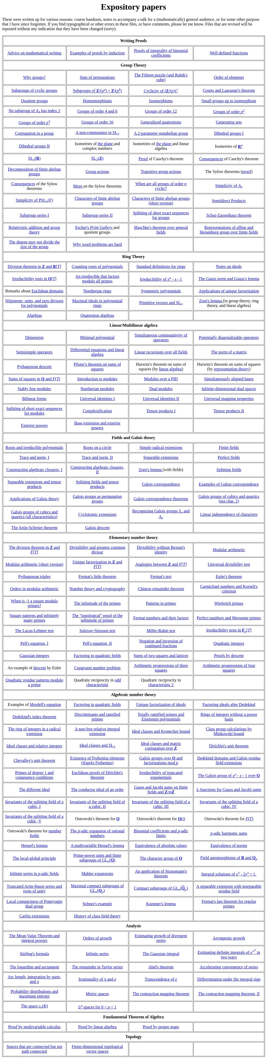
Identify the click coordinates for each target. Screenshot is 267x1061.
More (78, 186)
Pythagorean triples (34, 576)
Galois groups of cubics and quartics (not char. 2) (228, 498)
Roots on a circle (97, 447)
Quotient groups (34, 101)
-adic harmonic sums (228, 833)
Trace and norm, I (34, 457)
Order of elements (229, 77)
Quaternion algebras (97, 315)
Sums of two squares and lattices (161, 655)
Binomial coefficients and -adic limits (161, 833)
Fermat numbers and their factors (161, 618)
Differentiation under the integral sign (228, 979)
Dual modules (161, 389)
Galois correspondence (161, 484)
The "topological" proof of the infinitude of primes (97, 617)
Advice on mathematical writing (34, 53)
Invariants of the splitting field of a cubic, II (97, 804)
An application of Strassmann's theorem (161, 873)
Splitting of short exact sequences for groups (161, 215)
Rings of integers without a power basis (229, 716)
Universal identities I (97, 398)
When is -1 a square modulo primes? (34, 603)
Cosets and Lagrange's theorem (229, 90)
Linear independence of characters (229, 514)
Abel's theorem (161, 967)
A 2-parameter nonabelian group (161, 133)
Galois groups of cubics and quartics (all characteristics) (34, 514)
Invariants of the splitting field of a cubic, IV (229, 804)
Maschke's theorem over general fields (161, 229)
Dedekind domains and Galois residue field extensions (229, 760)
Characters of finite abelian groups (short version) (161, 200)
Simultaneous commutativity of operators (161, 337)
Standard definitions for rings (160, 266)
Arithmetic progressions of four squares (229, 667)
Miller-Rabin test (161, 630)
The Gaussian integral (161, 953)
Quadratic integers (229, 643)
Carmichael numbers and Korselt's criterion (229, 588)
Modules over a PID (161, 379)
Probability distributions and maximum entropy (34, 993)
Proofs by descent (229, 655)
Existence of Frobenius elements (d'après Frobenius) (97, 760)
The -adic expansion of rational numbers (97, 833)
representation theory (231, 369)
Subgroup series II (97, 215)
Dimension (34, 337)
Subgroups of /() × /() (97, 91)
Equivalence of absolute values (161, 845)
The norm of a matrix (229, 352)
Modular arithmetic (229, 550)
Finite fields (229, 447)
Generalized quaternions (161, 122)
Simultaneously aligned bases (228, 379)
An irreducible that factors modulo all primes (97, 278)
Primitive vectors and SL (161, 302)
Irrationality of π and (97, 979)
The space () (34, 1006)
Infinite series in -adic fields (34, 873)
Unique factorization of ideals (161, 704)
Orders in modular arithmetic (34, 589)
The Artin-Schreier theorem (34, 527)
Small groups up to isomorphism (229, 101)
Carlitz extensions (34, 916)
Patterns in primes (161, 603)
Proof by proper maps (161, 1027)
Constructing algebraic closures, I (34, 469)
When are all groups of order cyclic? (160, 186)
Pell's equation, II (97, 643)
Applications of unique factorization (229, 291)
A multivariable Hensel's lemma (97, 845)
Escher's (94, 227)
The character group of (161, 858)
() (181, 818)
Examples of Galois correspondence (229, 484)
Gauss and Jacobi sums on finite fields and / (161, 789)
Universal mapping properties (229, 398)
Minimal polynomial (97, 337)
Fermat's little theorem (97, 576)
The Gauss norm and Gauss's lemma (228, 278)
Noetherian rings (97, 291)
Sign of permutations (97, 77)
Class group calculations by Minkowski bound (229, 731)
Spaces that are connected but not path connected (34, 1048)
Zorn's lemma (211, 301)
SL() (34, 158)
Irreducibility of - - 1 (161, 279)
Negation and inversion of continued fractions (161, 643)
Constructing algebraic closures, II (97, 469)
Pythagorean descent (34, 366)
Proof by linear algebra (97, 1027)
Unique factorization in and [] (97, 564)
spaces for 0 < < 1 (97, 1007)
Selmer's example (97, 904)
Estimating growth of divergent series (161, 938)
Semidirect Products (229, 200)
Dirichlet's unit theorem (228, 746)
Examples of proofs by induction (97, 53)
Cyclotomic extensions (97, 514)
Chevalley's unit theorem (34, 760)
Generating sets (229, 122)
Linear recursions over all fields (160, 352)
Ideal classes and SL (97, 745)
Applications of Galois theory (34, 499)
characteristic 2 (161, 685)
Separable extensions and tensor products (34, 484)
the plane (106, 144)
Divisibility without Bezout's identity (161, 549)
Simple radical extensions (160, 447)
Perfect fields (229, 457)
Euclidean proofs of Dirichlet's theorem (97, 775)
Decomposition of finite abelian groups (34, 171)
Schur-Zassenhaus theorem (228, 215)
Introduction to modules (97, 379)
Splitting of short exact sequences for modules (34, 410)
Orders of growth (97, 938)
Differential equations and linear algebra (97, 352)
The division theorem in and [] (34, 549)
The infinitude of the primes (97, 603)
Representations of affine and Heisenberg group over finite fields (229, 229)
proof (246, 171)
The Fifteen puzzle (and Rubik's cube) (161, 77)
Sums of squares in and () (34, 379)
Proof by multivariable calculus (34, 1027)
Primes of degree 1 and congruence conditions (34, 775)
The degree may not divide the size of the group (34, 244)
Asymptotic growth (229, 938)
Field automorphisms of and (228, 858)
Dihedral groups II (34, 146)
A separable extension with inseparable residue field (229, 888)
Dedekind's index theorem (34, 717)
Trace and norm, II (97, 457)
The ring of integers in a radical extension (34, 731)
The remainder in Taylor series (97, 967)
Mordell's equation (45, 704)
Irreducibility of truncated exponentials (161, 775)
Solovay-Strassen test (97, 630)
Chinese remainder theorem (161, 589)
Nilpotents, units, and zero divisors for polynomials (34, 303)
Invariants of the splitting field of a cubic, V (34, 818)
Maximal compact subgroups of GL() (97, 888)
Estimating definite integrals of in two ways (229, 954)
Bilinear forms (34, 398)
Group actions (97, 171)
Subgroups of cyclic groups (34, 90)
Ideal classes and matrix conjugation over (161, 745)
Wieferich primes (228, 603)
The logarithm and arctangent (34, 967)
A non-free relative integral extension (97, 731)
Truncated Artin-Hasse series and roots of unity (34, 888)
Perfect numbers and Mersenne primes (229, 618)
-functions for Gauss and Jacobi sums (228, 789)
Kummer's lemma (161, 904)
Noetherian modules (97, 389)
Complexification (97, 411)
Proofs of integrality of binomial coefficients (161, 52)
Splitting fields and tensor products (97, 484)
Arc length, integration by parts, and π (34, 979)
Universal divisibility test (229, 564)
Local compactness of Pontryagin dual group (34, 903)
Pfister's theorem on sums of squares (97, 366)
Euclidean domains (47, 291)
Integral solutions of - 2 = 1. (228, 874)
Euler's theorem (229, 576)
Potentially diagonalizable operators (229, 337)
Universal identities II (161, 398)
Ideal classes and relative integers (34, 746)
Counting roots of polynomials (97, 266)
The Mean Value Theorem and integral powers (34, 938)
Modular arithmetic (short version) (34, 564)
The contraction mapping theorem (161, 994)
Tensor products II (229, 411)
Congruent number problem (97, 668)
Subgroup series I (34, 215)
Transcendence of (161, 979)
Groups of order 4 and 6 (97, 111)
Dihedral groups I (229, 133)
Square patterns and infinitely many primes (34, 617)
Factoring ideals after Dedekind (229, 704)
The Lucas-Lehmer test (34, 630)
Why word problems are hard (97, 244)
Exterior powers (34, 425)
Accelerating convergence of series (229, 967)
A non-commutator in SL (97, 132)
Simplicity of (228, 185)
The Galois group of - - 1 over (229, 776)
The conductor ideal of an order (97, 789)
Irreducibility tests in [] (34, 278)
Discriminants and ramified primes (97, 716)
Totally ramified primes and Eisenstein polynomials (161, 716)
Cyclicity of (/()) (161, 91)
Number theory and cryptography (97, 589)
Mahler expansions (97, 873)
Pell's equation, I (34, 643)
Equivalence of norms (228, 845)
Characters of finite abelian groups (97, 200)
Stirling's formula (34, 953)
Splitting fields (228, 469)
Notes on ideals (229, 266)
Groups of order (229, 112)
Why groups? (34, 77)
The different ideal (34, 789)
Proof (143, 159)
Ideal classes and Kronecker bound (161, 731)
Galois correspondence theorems (161, 499)
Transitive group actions (161, 171)
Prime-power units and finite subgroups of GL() (98, 857)
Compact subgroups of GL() (161, 888)
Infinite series (97, 953)
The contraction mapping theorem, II (229, 994)
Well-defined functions (229, 53)
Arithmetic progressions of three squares (161, 667)
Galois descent (97, 527)
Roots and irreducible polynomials (34, 447)
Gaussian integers (34, 655)
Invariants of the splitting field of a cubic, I (34, 804)
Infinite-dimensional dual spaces (229, 389)
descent (39, 668)
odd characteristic (103, 682)
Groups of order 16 (97, 122)
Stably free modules (34, 389)
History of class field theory (97, 916)
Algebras (34, 315)
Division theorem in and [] (34, 266)
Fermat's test (161, 576)
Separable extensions (161, 457)
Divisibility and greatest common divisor (97, 549)
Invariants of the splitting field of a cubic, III (161, 804)
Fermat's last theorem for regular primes (229, 903)
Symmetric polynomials (161, 291)
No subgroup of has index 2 (34, 110)
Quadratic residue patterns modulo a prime (34, 682)
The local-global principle (34, 858)
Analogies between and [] (161, 564)
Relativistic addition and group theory (34, 229)
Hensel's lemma (34, 845)
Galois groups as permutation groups (97, 498)
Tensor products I (160, 411)
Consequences (211, 159)
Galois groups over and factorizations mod (161, 760)
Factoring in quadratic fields (97, 655)
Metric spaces (97, 994)
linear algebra (170, 369)
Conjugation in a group (34, 133)
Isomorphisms (161, 101)
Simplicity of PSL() (34, 200)
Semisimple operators (34, 352)
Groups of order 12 (161, 111)
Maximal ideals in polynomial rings (97, 303)
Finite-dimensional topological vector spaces (97, 1048)
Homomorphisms (97, 101)
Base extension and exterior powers (97, 425)
